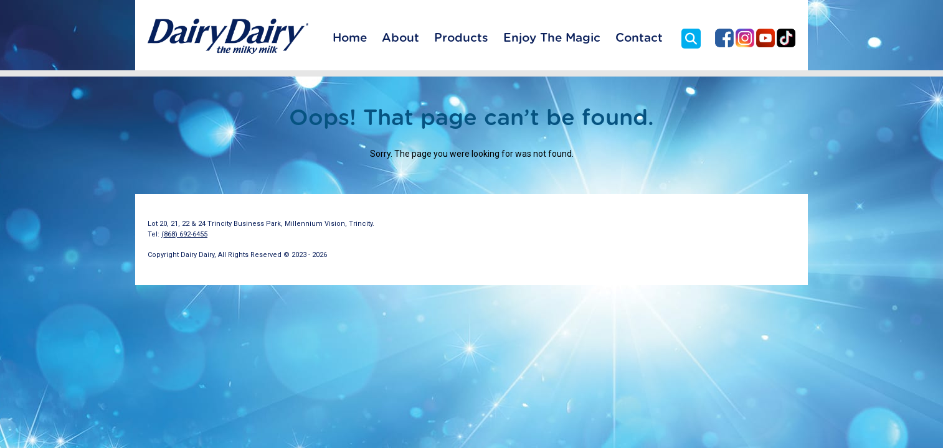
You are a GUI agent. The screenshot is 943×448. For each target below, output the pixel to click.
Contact (639, 38)
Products (461, 38)
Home (350, 38)
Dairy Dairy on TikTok (786, 38)
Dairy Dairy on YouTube (765, 38)
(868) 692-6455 (184, 234)
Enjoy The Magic (551, 38)
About (400, 38)
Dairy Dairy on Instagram (745, 38)
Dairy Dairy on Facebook (724, 38)
